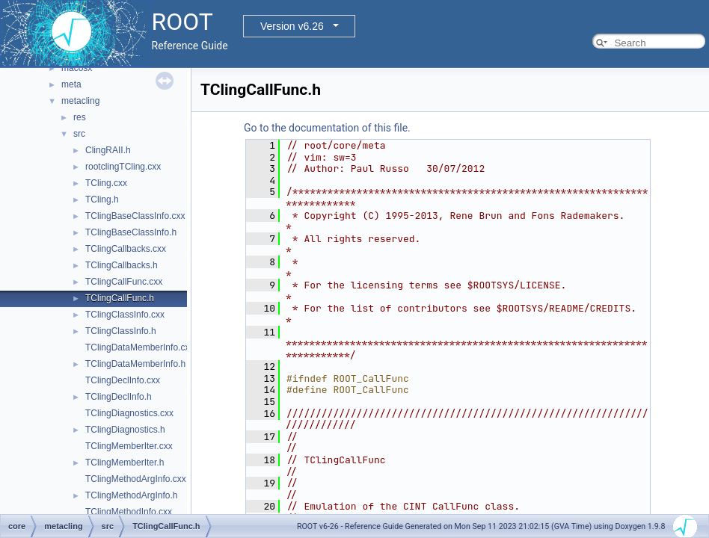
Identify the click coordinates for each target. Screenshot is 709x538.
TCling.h (102, 199)
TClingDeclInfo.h (118, 397)
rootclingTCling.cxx (123, 166)
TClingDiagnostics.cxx (129, 413)
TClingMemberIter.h (124, 462)
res (79, 117)
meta (71, 84)
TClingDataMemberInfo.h (135, 364)
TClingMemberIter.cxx (129, 446)
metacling (80, 101)
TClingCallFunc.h (119, 298)
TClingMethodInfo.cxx (128, 512)
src (79, 134)
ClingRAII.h (108, 150)
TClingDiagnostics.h (125, 429)
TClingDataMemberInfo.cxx (139, 347)
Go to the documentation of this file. (327, 128)
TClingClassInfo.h (120, 331)
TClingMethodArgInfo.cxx (135, 479)
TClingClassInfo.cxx (125, 314)
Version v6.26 (292, 26)
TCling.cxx (106, 183)
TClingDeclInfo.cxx (122, 380)
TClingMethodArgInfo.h (131, 495)
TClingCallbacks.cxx (125, 249)
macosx (76, 68)
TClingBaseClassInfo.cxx (135, 216)
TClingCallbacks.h (121, 265)
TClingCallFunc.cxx (123, 281)
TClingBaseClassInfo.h (131, 232)
